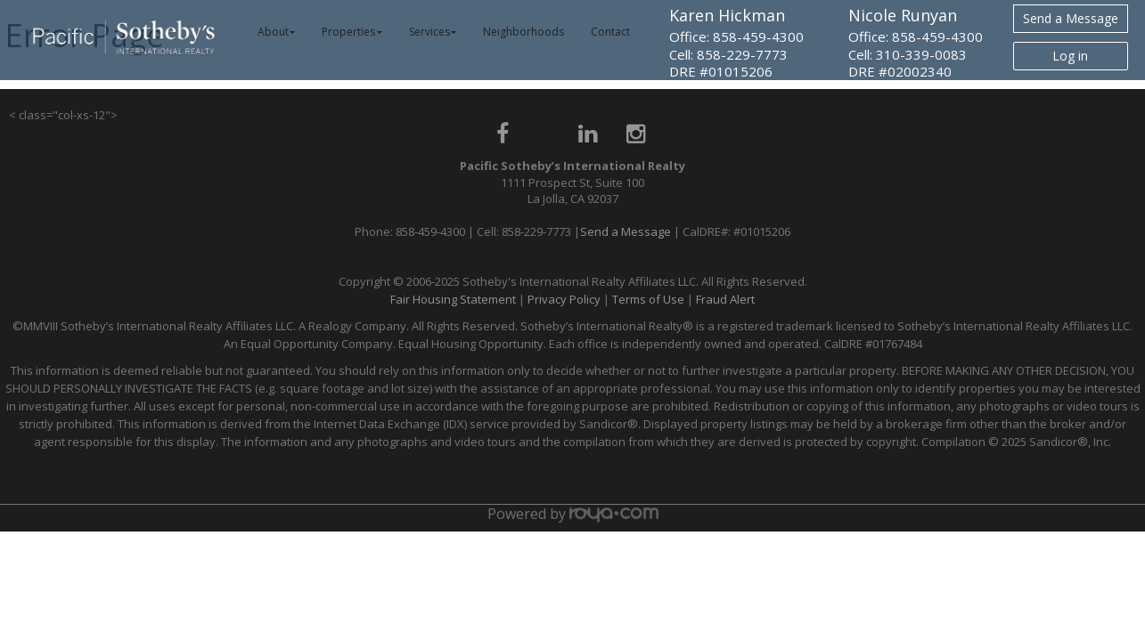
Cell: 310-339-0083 (907, 54)
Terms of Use (648, 299)
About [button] (277, 31)
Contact (610, 31)
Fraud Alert (725, 299)
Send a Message (1070, 18)
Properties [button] (352, 31)
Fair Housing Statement (453, 299)
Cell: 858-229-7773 (728, 54)
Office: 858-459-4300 (736, 36)
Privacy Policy (564, 299)
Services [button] (433, 31)
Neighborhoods (523, 31)
